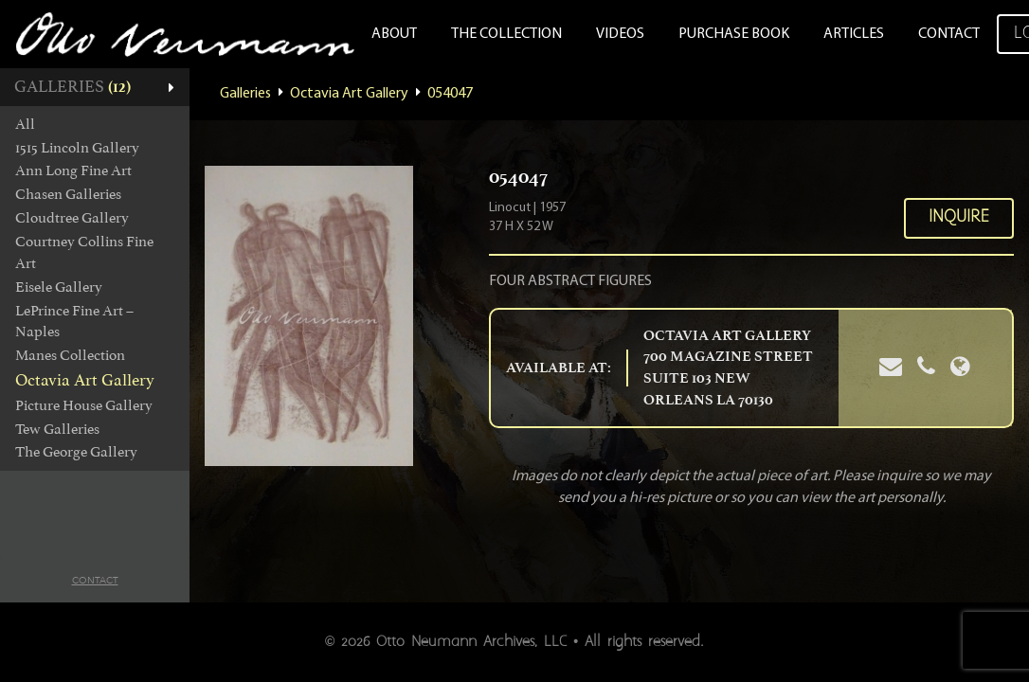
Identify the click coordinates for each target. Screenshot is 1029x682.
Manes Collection (70, 355)
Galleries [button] (72, 86)
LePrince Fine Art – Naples (74, 321)
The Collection (506, 34)
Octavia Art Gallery (84, 379)
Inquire (959, 217)
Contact (949, 34)
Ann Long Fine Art (73, 170)
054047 (450, 93)
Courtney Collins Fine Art (84, 252)
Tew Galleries (57, 429)
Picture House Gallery (84, 405)
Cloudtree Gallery (72, 217)
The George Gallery (76, 451)
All (25, 124)
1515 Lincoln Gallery (77, 147)
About (394, 34)
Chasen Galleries (68, 194)
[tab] (95, 87)
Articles (853, 34)
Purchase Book (733, 34)
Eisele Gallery (58, 287)
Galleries (245, 93)
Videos (620, 34)
